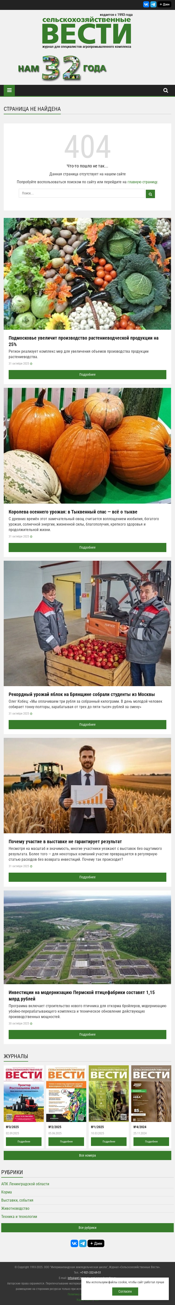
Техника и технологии (19, 1216)
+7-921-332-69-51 (90, 1272)
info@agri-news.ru (78, 1278)
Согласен (125, 1291)
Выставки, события (17, 1200)
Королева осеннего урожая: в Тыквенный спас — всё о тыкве (73, 512)
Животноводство (15, 1208)
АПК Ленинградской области (25, 1184)
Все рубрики (87, 1228)
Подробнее (87, 374)
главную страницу (142, 182)
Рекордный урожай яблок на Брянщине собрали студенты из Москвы (82, 694)
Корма (6, 1192)
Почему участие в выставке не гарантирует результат (65, 841)
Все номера (87, 1155)
